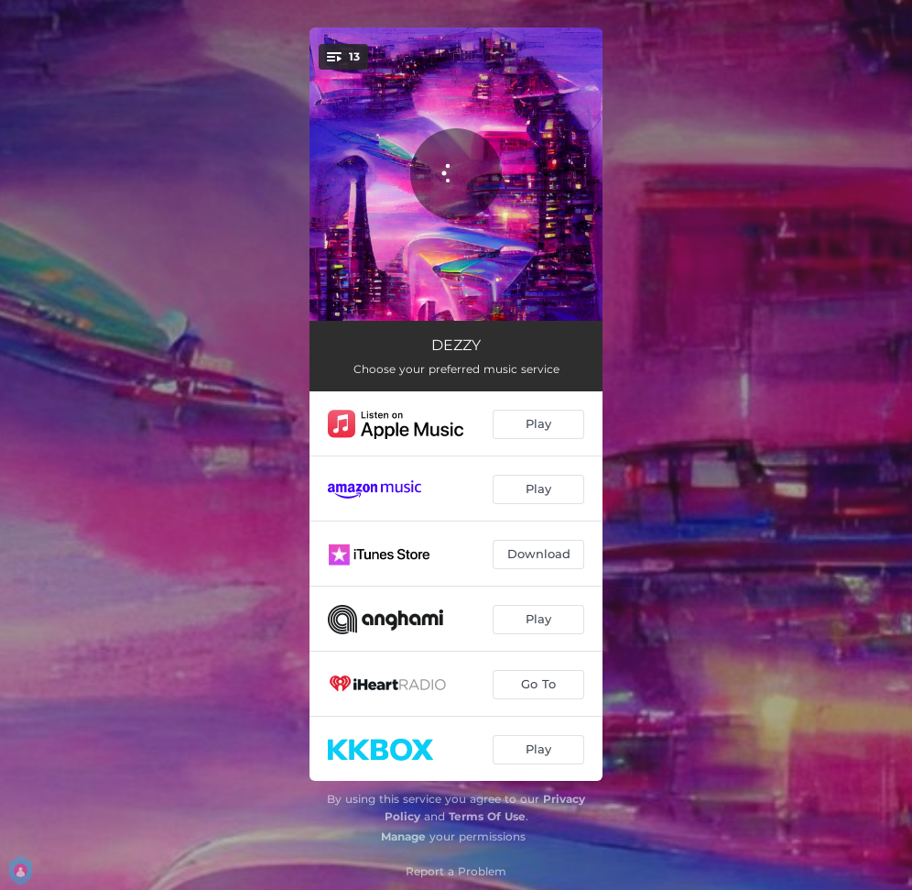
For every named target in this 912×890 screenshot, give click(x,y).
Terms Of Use (487, 816)
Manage (403, 836)
